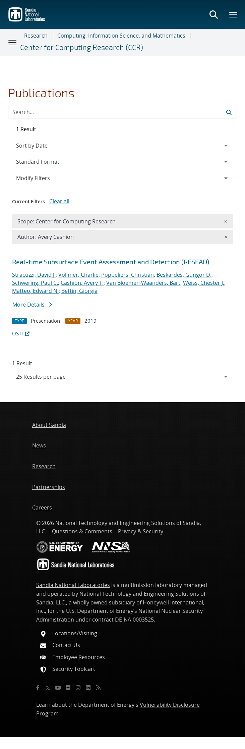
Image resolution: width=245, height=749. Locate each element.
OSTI (21, 333)
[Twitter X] (48, 688)
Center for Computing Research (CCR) (81, 47)
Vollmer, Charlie (78, 274)
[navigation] (122, 376)
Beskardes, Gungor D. (184, 274)
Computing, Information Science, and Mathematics (121, 35)
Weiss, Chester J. (203, 282)
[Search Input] (122, 112)
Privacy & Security (140, 531)
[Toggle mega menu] (233, 14)
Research (36, 35)
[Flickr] (68, 688)
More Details (32, 304)
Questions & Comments (82, 531)
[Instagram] (78, 688)
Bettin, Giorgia (79, 291)
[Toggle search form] (213, 14)
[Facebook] (38, 688)
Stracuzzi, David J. (34, 274)
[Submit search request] (229, 112)
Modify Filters (42, 178)
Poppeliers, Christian (127, 274)
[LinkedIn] (88, 688)
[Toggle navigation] (12, 42)
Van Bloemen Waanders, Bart (143, 282)
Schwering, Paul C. (35, 282)
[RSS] (98, 688)
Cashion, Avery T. (82, 282)
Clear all (59, 201)
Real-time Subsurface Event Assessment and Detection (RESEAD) (110, 262)
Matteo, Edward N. (35, 291)
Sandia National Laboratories (73, 585)
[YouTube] (58, 688)
